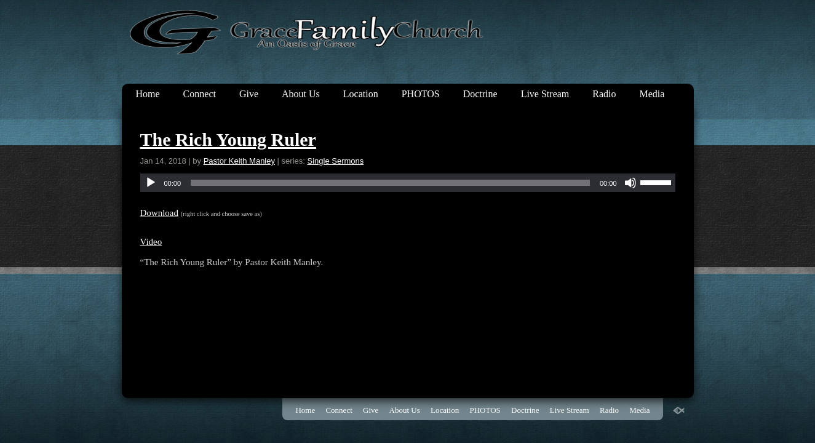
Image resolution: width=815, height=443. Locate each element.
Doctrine (480, 94)
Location (360, 94)
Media (652, 94)
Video (151, 242)
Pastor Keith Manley (239, 161)
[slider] (390, 183)
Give (248, 94)
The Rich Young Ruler (228, 139)
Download (159, 213)
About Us (301, 94)
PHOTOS (421, 94)
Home (148, 94)
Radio (604, 94)
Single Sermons (336, 161)
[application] (407, 183)
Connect (199, 94)
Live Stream (545, 94)
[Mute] (630, 183)
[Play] (151, 183)
